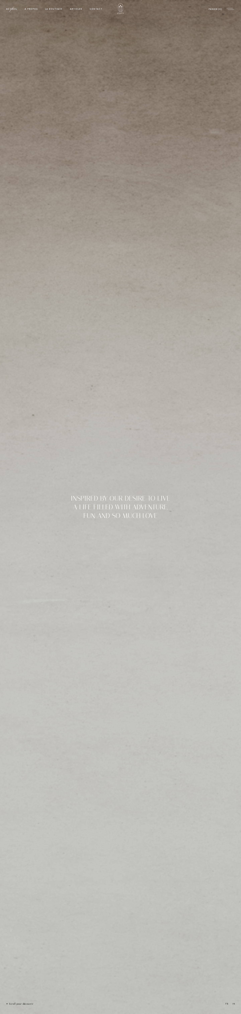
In (233, 1004)
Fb (227, 1004)
